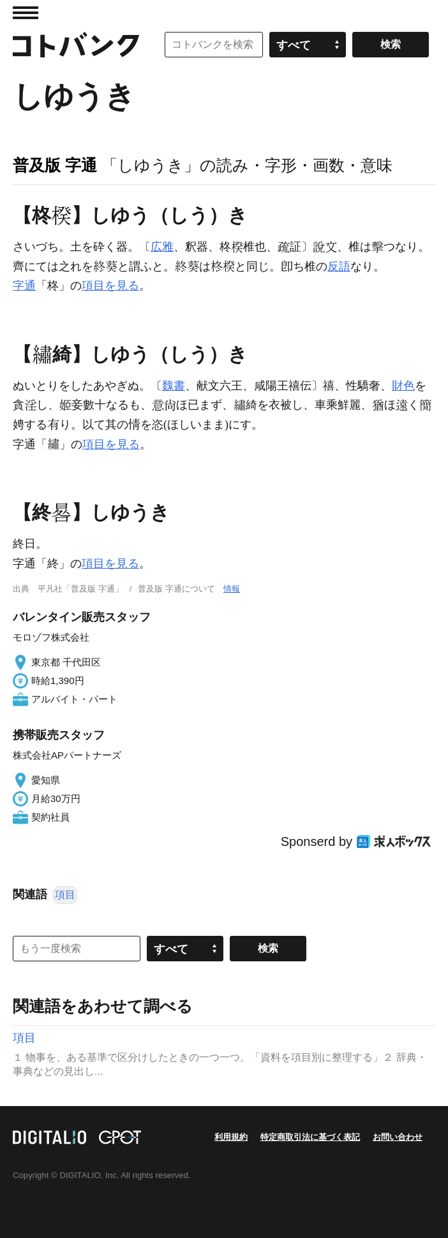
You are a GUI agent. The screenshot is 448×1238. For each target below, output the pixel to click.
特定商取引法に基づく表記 (310, 1137)
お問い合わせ (397, 1137)
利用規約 (231, 1137)
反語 (338, 266)
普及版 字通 (55, 165)
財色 (403, 385)
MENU (25, 12)
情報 (231, 589)
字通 (24, 285)
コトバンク (76, 44)
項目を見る (110, 285)
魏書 (173, 385)
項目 (65, 894)
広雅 (162, 246)
